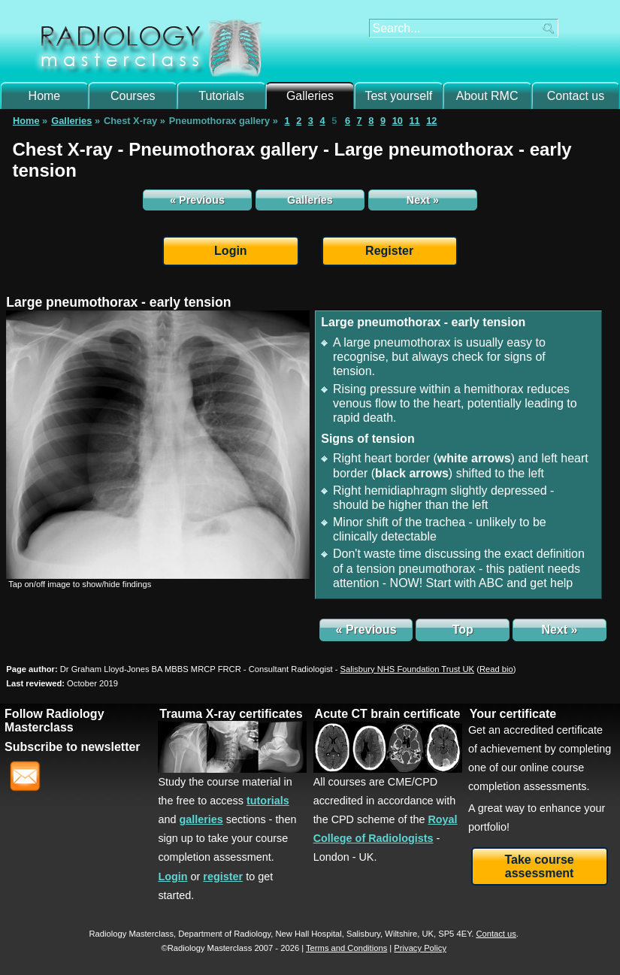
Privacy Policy (420, 947)
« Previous (197, 200)
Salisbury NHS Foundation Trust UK (407, 669)
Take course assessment (538, 866)
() (496, 669)
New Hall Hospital (308, 933)
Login (230, 250)
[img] (158, 444)
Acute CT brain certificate (388, 713)
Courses (133, 95)
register (223, 877)
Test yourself (398, 95)
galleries (200, 819)
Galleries (310, 95)
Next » (423, 200)
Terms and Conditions (346, 947)
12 (431, 120)
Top (462, 629)
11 (414, 120)
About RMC (487, 95)
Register (389, 250)
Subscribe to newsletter (73, 746)
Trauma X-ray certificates (230, 713)
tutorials (267, 801)
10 (397, 120)
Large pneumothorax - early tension (118, 302)
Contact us (575, 95)
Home (45, 95)
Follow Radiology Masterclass (54, 720)
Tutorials (221, 95)
